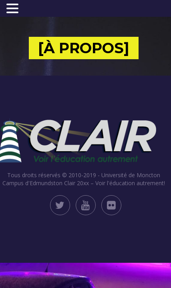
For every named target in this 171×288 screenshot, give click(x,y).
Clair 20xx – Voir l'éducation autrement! (114, 183)
